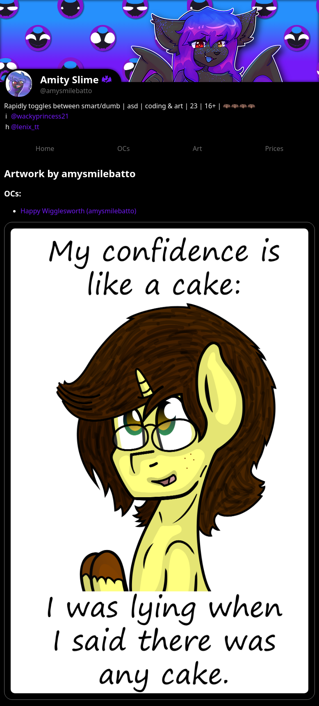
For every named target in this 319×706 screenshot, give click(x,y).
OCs (123, 148)
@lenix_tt (25, 126)
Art (197, 148)
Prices (274, 148)
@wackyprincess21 (40, 116)
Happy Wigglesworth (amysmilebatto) (78, 210)
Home (45, 148)
